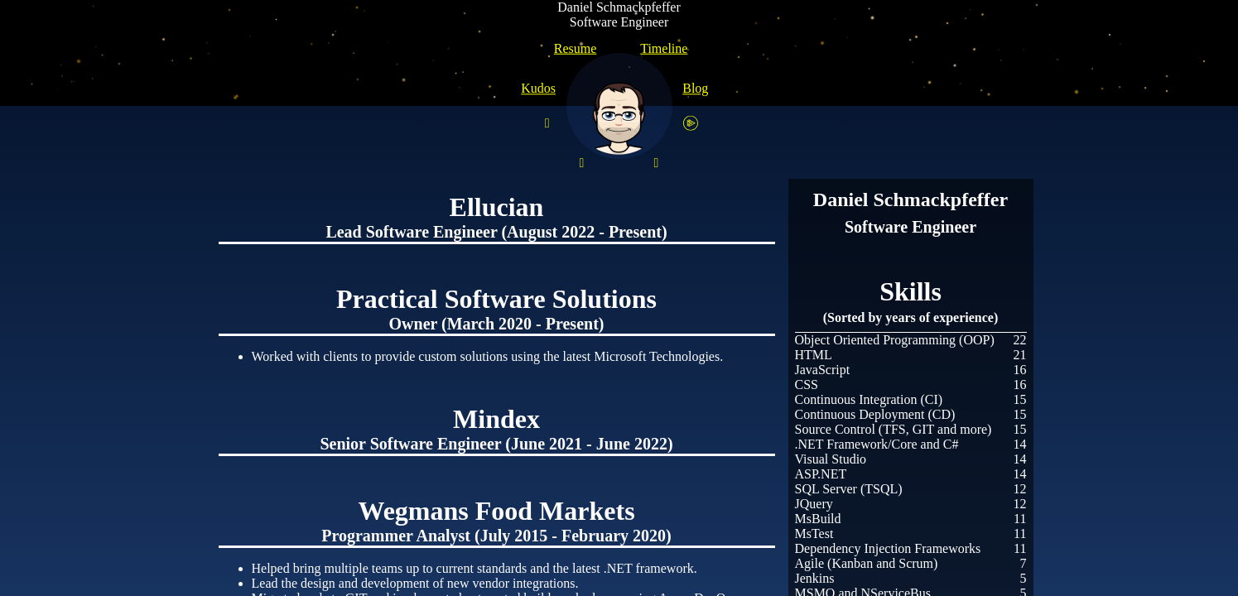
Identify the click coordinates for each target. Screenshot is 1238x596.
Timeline (663, 48)
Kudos (538, 88)
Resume (575, 48)
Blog (695, 88)
